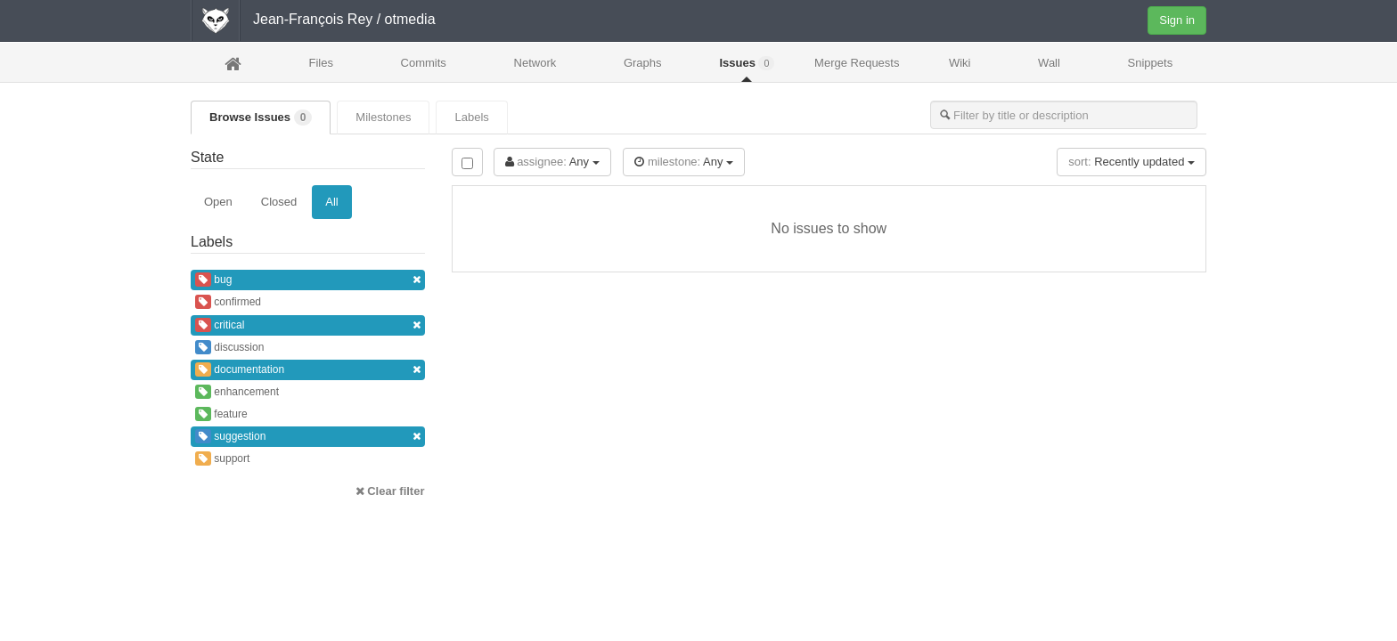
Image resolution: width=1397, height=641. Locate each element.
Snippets (1150, 62)
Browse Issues (260, 118)
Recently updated (1131, 161)
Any (552, 161)
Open (218, 201)
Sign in (1177, 20)
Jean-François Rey (312, 19)
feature (221, 414)
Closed (279, 201)
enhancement (237, 392)
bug (308, 280)
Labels (471, 117)
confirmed (228, 302)
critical (308, 325)
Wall (1049, 62)
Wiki (960, 62)
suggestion (308, 436)
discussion (229, 347)
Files (320, 62)
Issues (746, 63)
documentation (308, 369)
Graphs (643, 62)
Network (535, 62)
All (331, 201)
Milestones (383, 117)
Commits (423, 62)
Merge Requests (856, 68)
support (222, 458)
